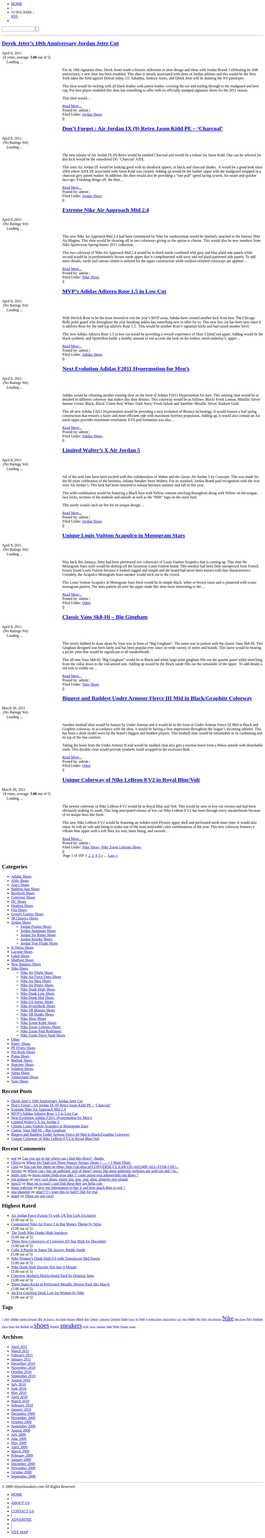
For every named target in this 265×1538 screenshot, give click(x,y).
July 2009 (18, 1435)
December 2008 (23, 1464)
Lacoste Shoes (22, 952)
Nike (227, 1318)
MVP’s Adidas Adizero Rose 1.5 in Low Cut (114, 291)
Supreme (101, 1326)
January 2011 (21, 1359)
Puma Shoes (20, 1056)
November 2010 (23, 1368)
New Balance (214, 1319)
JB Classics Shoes (24, 918)
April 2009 (19, 1447)
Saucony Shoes (22, 1065)
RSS (14, 16)
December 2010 (23, 1363)
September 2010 (23, 1376)
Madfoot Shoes (22, 960)
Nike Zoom (240, 1319)
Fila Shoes (19, 910)
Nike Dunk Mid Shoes (37, 998)
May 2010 (18, 1393)
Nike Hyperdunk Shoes (37, 1006)
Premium (258, 1319)
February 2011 (22, 1355)
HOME (16, 4)
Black (79, 1319)
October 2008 (21, 1472)
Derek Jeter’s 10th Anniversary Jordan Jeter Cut (60, 43)
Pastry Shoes (20, 1044)
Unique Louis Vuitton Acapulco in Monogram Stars (123, 535)
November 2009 (23, 1418)
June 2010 (18, 1389)
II (147, 1319)
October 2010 (21, 1372)
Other (86, 603)
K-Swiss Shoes (22, 947)
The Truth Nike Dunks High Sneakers (39, 1233)
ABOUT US (20, 1503)
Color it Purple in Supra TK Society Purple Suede (48, 1250)
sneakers (71, 1325)
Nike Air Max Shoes (35, 981)
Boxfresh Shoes (23, 893)
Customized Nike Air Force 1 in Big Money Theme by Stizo (56, 1224)
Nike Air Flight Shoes (36, 973)
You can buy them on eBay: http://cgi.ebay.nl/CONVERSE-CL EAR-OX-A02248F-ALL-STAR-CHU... (101, 1167)
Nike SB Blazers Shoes (37, 1010)
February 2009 (22, 1455)
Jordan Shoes (92, 114)
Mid (198, 1319)
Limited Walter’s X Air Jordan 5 (101, 450)
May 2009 (18, 1443)
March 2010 (20, 1401)
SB (31, 1326)
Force (131, 1319)
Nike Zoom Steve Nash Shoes (42, 1035)
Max (185, 1319)
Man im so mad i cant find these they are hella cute (65, 1183)
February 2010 (22, 1405)
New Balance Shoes (26, 964)
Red (17, 1326)
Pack (249, 1319)
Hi (136, 1319)
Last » (112, 855)
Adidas (14, 1319)
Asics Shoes (20, 885)
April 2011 (19, 1347)
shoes (41, 1325)
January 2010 (21, 1409)
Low (179, 1319)
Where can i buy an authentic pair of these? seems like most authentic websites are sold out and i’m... (102, 1171)
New (204, 1319)
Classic (94, 1319)
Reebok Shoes (21, 1060)
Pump (11, 1326)
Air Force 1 (49, 1319)
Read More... (72, 106)
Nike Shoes (90, 277)
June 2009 (18, 1439)
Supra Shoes (20, 1073)
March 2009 (20, 1451)
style (86, 1326)
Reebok (24, 1326)
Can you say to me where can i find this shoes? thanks (63, 1158)
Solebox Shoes (22, 1069)
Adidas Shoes (92, 355)
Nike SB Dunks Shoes (37, 1014)
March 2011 (20, 1351)
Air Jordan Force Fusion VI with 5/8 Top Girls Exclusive (53, 1215)
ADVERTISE (21, 1520)
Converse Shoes (23, 897)
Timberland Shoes (24, 1077)
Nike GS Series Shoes (36, 1002)
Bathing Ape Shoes (25, 889)
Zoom (132, 1326)
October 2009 (21, 1422)
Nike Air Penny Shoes (37, 985)
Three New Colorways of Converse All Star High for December (58, 1241)
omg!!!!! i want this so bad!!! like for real (66, 1192)
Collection (104, 1319)
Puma (5, 1326)
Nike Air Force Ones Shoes (40, 977)
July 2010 (18, 1384)
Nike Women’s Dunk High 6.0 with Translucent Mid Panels (55, 1258)
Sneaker (54, 1326)
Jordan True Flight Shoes (39, 943)
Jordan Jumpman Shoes (38, 931)
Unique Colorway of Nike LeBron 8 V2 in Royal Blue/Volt (131, 780)
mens (191, 1319)
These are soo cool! (39, 1196)
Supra (92, 1326)
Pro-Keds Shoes (23, 1052)
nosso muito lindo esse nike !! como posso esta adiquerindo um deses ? (85, 1175)
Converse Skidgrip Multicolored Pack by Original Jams (52, 1276)
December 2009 (23, 1414)
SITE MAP (19, 1532)
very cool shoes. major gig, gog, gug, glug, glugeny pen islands (81, 1179)
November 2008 (23, 1468)
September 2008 (23, 1476)
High (142, 1319)
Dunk (124, 1319)
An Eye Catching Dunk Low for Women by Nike (47, 1293)
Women (124, 1326)
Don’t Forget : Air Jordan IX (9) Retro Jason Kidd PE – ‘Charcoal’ (142, 128)
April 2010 (19, 1397)
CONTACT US (22, 1511)
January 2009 (21, 1460)
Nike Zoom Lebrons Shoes (121, 847)
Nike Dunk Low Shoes (37, 993)
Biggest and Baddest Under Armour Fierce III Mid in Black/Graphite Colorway (157, 698)
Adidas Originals (28, 1319)
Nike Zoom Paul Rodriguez (40, 1031)
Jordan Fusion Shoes (35, 927)
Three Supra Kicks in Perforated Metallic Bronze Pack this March (60, 1284)
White (116, 1326)
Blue (86, 1319)
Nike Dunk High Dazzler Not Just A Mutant (44, 1267)
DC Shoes (18, 901)
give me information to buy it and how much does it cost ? (81, 1188)
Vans (109, 1326)
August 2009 (20, 1430)
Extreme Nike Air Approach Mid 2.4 (105, 210)
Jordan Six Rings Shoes (38, 935)
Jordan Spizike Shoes (36, 939)
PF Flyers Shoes (23, 1048)
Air (40, 1319)
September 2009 (23, 1426)
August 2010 (20, 1380)
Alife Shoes (20, 881)
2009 (6, 1319)
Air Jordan (61, 1319)
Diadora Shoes (22, 906)
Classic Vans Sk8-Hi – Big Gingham (105, 617)
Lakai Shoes (20, 956)
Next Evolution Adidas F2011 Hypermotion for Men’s (126, 369)
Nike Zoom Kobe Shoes (38, 1023)
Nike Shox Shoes (33, 1019)
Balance (71, 1319)
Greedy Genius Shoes (27, 914)
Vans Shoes (90, 684)
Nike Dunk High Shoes (37, 989)
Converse (115, 1319)
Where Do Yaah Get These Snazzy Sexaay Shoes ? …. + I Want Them (79, 1163)
